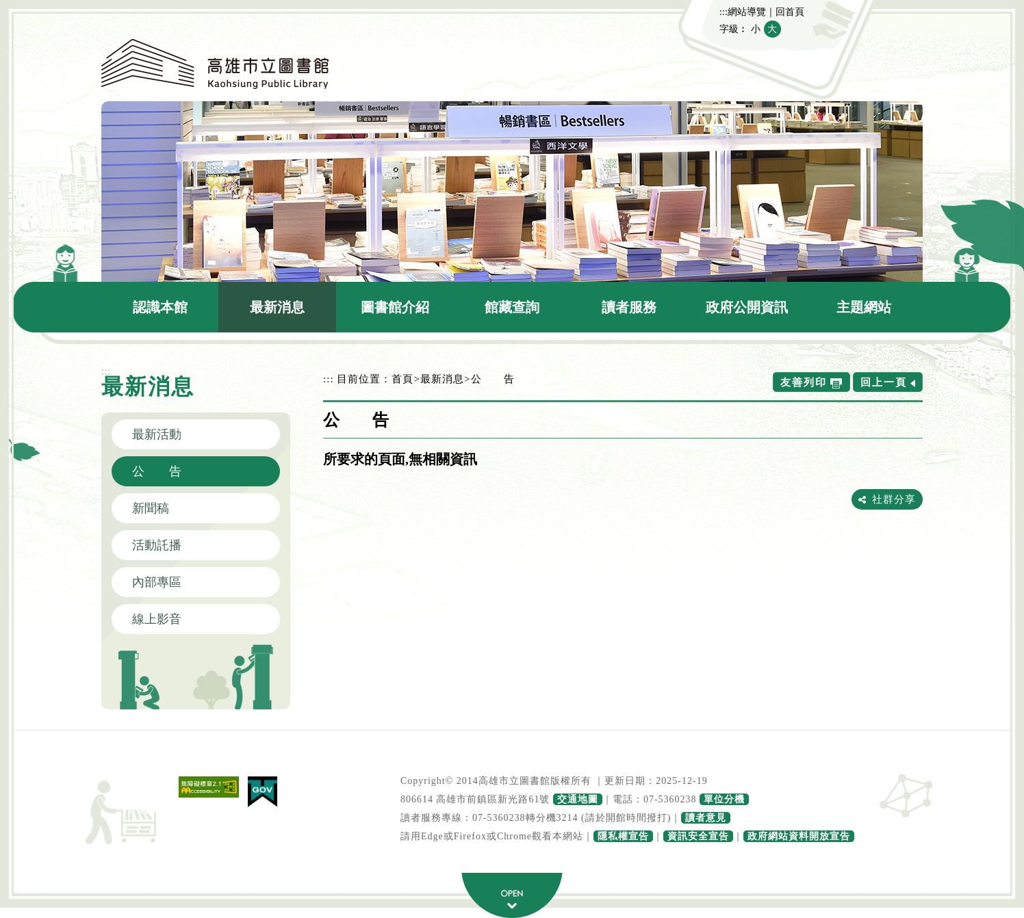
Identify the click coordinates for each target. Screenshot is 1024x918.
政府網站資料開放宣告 (798, 836)
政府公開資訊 (747, 307)
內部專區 (156, 582)
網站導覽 (747, 11)
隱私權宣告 (623, 836)
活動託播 (156, 545)
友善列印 (803, 382)
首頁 (402, 378)
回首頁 (790, 11)
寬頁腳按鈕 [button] (512, 895)
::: (723, 11)
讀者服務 (629, 307)
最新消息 (277, 307)
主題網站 (863, 307)
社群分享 (894, 499)
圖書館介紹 (395, 307)
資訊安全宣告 (698, 836)
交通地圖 (577, 799)
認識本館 (160, 307)
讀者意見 (705, 818)
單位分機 (724, 799)
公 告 (156, 471)
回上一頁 (883, 382)
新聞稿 (150, 508)
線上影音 (156, 619)
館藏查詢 (512, 307)
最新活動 (156, 434)
